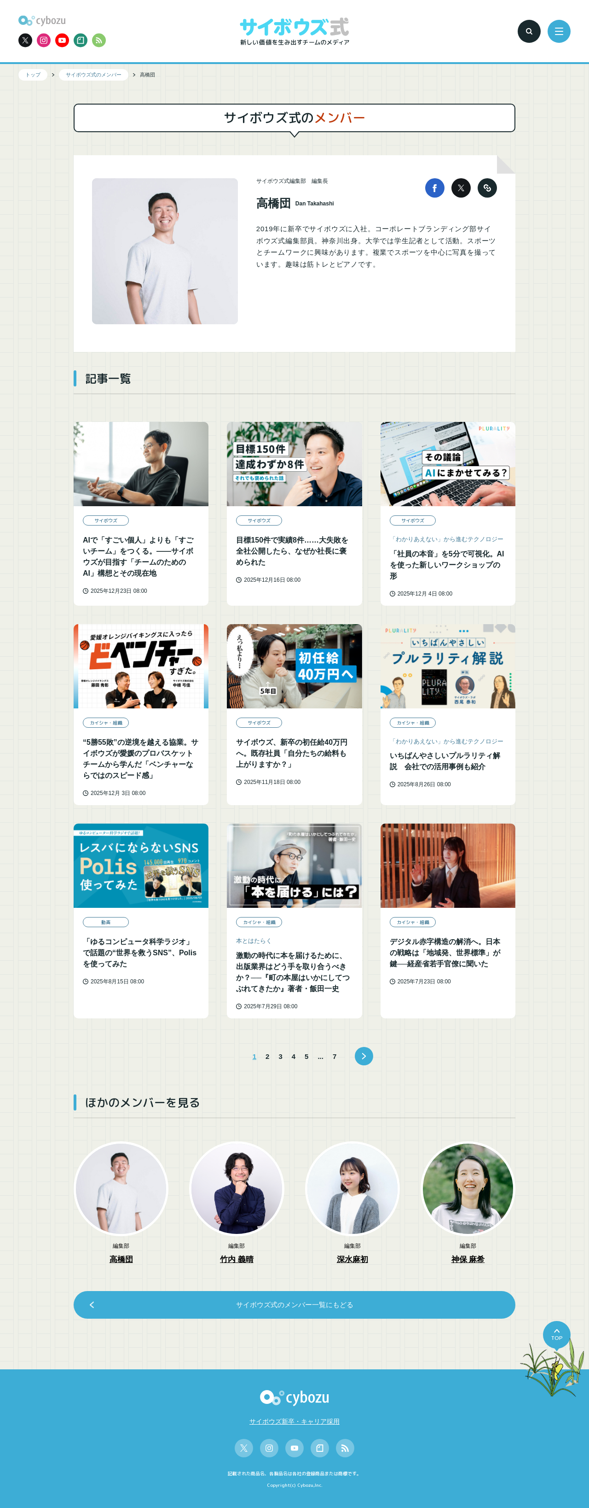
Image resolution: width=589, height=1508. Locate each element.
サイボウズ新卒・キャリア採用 (294, 1421)
